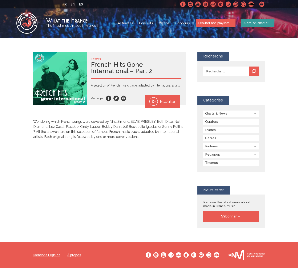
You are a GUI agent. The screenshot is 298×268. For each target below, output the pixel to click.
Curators (211, 122)
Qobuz (243, 4)
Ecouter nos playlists (214, 23)
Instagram (190, 4)
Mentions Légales (46, 255)
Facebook (183, 4)
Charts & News (216, 113)
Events (210, 130)
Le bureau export (247, 255)
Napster (236, 4)
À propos (74, 255)
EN (73, 4)
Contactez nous (262, 4)
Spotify (205, 4)
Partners (211, 146)
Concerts (146, 23)
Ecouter (162, 101)
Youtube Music (228, 4)
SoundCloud (251, 4)
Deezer (213, 4)
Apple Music (221, 4)
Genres (210, 138)
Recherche (254, 71)
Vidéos (164, 23)
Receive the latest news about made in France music (226, 204)
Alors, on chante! (256, 23)
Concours (182, 23)
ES (81, 4)
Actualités (125, 23)
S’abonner (229, 216)
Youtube (198, 4)
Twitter (116, 98)
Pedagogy (213, 154)
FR (65, 4)
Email (123, 98)
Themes (211, 163)
